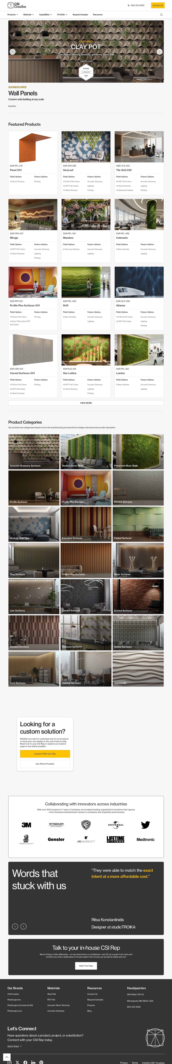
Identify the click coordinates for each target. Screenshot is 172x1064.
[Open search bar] (161, 14)
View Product (86, 61)
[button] (45, 754)
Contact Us (158, 5)
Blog (89, 1011)
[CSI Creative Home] (16, 5)
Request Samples (95, 999)
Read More (12, 106)
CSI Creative (13, 994)
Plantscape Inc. (14, 999)
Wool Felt (51, 994)
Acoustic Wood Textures (58, 1005)
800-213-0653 (136, 5)
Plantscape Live (14, 1011)
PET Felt (51, 999)
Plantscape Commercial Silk (20, 1005)
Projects (91, 1005)
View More (86, 403)
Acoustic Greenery (55, 1011)
